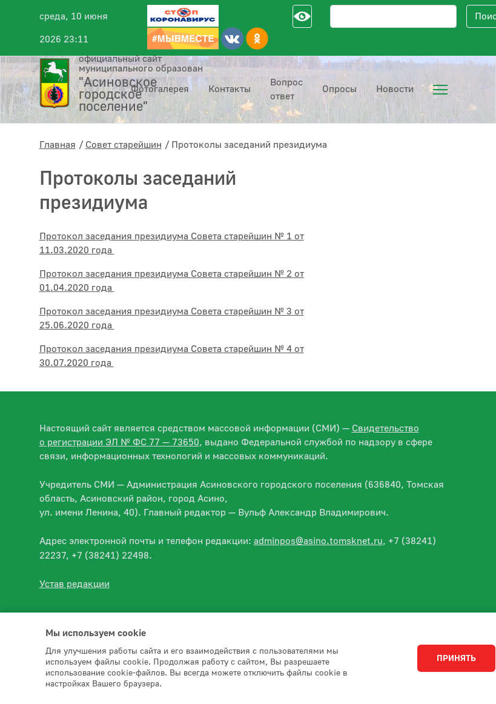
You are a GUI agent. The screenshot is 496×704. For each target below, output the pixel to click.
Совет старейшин (123, 145)
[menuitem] (440, 89)
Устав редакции (74, 584)
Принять (456, 658)
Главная (57, 145)
